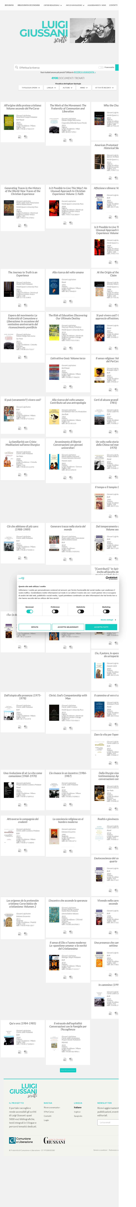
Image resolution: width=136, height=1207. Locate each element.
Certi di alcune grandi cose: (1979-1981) (113, 403)
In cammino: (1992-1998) (113, 986)
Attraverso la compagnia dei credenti (22, 822)
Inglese (77, 1113)
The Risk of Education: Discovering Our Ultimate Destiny (68, 318)
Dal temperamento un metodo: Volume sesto (113, 529)
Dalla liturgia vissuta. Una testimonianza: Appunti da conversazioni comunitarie (113, 777)
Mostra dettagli (107, 620)
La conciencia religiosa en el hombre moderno (68, 822)
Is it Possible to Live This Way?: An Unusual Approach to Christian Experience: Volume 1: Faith (68, 192)
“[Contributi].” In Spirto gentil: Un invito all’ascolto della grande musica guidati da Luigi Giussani (113, 573)
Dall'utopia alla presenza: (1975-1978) (22, 698)
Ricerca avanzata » (52, 1109)
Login (46, 1121)
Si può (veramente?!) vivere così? (22, 401)
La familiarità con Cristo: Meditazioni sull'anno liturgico (23, 445)
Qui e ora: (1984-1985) (22, 1025)
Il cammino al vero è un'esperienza (113, 696)
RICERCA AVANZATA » (85, 73)
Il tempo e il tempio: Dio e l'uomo (113, 488)
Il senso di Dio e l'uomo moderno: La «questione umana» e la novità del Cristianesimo (68, 947)
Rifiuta (34, 627)
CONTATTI (115, 4)
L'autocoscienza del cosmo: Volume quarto (113, 861)
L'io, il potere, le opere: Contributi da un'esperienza (113, 656)
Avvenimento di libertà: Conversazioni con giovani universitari (68, 446)
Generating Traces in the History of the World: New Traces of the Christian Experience (23, 192)
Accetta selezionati (68, 627)
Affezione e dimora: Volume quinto (113, 189)
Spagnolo (78, 1117)
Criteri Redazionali (60, 4)
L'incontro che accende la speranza (68, 902)
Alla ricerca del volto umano (68, 273)
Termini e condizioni (100, 1152)
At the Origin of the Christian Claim (113, 275)
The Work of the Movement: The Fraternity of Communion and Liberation (68, 110)
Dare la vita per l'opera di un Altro (113, 736)
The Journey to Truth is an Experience (22, 275)
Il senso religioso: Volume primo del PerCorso (113, 361)
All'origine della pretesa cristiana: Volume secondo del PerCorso (22, 108)
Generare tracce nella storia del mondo (68, 529)
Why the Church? (113, 107)
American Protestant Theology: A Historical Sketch (113, 148)
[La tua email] (108, 1124)
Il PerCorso (49, 1113)
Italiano (77, 1109)
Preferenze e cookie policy (118, 1152)
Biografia (24, 4)
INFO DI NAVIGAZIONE (80, 4)
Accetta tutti (101, 627)
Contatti (47, 1117)
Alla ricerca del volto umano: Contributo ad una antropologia (68, 403)
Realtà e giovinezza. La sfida (113, 820)
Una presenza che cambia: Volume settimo (113, 946)
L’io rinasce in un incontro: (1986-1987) (68, 776)
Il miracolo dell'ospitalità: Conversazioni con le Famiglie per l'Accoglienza (68, 1028)
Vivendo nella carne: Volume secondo (113, 903)
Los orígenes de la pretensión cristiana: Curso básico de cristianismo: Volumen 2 (23, 905)
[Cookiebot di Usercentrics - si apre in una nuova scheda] (107, 578)
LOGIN (130, 4)
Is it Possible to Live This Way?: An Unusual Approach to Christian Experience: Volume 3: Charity (113, 231)
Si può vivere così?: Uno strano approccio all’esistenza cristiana (113, 318)
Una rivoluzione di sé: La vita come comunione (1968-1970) (22, 776)
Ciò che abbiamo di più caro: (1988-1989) (22, 529)
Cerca (116, 68)
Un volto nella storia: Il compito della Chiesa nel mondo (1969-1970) (113, 446)
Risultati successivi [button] (68, 1072)
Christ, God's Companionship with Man (68, 698)
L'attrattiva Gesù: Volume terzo (68, 359)
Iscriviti (128, 1124)
